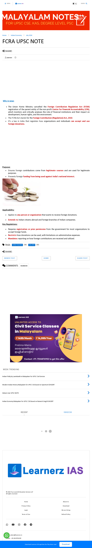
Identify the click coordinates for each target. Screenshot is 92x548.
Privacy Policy (26, 506)
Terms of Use (26, 514)
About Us (66, 502)
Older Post (82, 258)
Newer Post (9, 258)
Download (66, 544)
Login (26, 510)
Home (4, 35)
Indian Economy (16, 35)
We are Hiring (66, 510)
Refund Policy (66, 514)
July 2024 (29, 35)
